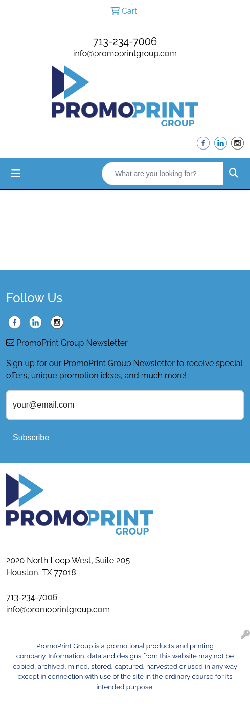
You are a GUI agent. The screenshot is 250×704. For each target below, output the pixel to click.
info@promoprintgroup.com (125, 53)
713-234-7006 (125, 41)
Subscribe (31, 437)
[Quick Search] (162, 173)
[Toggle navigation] (16, 173)
